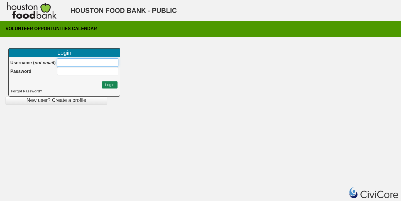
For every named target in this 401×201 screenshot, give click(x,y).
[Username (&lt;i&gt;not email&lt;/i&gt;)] (87, 62)
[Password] (87, 71)
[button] (109, 84)
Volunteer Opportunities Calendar (51, 28)
